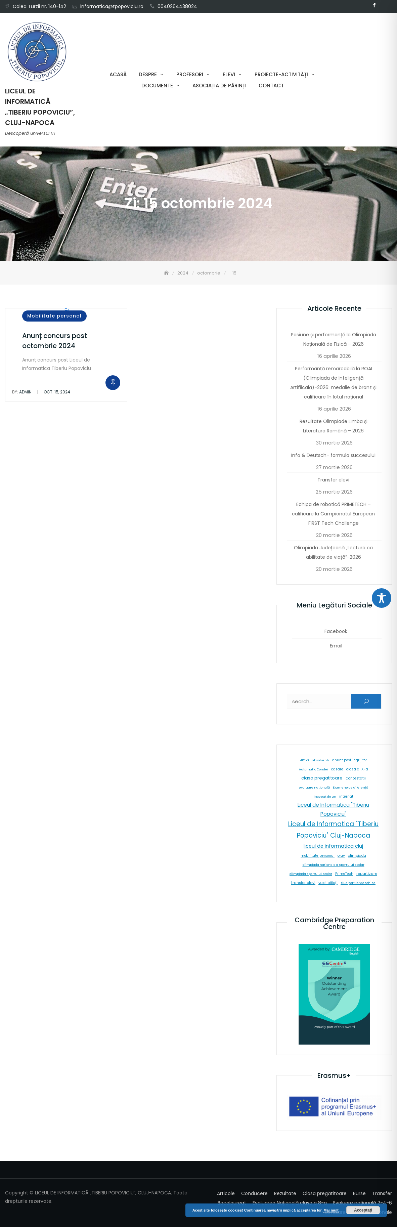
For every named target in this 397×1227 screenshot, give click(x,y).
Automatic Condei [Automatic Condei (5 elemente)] (313, 769)
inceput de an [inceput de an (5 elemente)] (325, 796)
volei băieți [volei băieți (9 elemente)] (328, 882)
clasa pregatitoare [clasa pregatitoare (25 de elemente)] (322, 778)
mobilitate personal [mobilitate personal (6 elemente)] (318, 855)
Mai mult (331, 1210)
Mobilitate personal (54, 315)
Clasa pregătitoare (325, 1193)
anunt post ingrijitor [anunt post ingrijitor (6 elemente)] (349, 760)
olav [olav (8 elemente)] (341, 855)
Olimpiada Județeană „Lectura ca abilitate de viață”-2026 (333, 552)
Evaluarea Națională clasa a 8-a (290, 1202)
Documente (157, 85)
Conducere (254, 1193)
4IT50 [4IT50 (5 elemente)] (304, 760)
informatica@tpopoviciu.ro (111, 6)
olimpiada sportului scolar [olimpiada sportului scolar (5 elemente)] (311, 874)
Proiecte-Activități (281, 74)
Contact (271, 85)
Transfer (382, 1193)
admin (22, 392)
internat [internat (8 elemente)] (346, 796)
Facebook (374, 5)
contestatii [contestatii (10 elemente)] (356, 778)
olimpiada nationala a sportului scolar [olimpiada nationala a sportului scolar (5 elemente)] (333, 864)
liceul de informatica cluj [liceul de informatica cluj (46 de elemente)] (333, 846)
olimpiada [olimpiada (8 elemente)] (357, 855)
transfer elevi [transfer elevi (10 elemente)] (303, 882)
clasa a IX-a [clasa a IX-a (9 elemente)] (357, 769)
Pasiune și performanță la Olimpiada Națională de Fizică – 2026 (333, 339)
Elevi (229, 74)
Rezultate (285, 1193)
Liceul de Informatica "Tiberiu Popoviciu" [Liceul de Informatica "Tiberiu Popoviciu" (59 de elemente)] (333, 809)
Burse (359, 1193)
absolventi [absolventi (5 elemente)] (320, 760)
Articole (226, 1193)
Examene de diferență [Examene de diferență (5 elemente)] (350, 787)
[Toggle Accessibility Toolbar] (381, 598)
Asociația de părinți (219, 85)
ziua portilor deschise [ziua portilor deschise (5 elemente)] (358, 883)
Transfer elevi (333, 479)
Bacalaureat (232, 1202)
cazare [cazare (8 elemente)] (337, 769)
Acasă (118, 74)
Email (384, 5)
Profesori (189, 74)
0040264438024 (177, 6)
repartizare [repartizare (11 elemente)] (366, 873)
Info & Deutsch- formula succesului (333, 455)
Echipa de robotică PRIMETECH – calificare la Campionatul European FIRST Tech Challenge (333, 513)
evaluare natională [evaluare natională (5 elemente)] (314, 787)
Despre (148, 74)
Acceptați (363, 1210)
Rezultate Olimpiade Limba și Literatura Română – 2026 (333, 426)
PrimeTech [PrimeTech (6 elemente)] (344, 874)
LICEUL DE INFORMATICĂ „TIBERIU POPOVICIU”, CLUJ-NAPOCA (40, 106)
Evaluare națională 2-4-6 (362, 1202)
